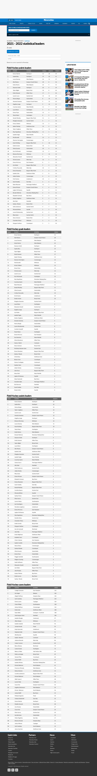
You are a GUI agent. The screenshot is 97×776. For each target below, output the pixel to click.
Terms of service (18, 761)
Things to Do (74, 743)
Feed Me (48, 23)
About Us (10, 737)
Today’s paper (11, 741)
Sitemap (87, 761)
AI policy (13, 762)
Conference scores (12, 51)
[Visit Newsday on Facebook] (9, 769)
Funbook (73, 737)
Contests (10, 758)
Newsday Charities (12, 747)
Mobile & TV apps (12, 756)
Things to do (31, 23)
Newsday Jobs (32, 741)
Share (8, 47)
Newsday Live (11, 745)
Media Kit (10, 754)
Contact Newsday (59, 761)
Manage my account (13, 752)
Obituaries (73, 739)
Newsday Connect (33, 743)
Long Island (12, 23)
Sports (21, 23)
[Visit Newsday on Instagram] (16, 769)
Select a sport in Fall (13, 34)
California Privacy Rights (44, 761)
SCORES (9, 40)
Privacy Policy (11, 761)
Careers (10, 749)
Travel (72, 752)
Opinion (56, 23)
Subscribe (10, 739)
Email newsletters (12, 743)
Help (10, 762)
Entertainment (74, 745)
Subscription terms (27, 761)
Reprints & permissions (69, 761)
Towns (51, 749)
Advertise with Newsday (80, 761)
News (40, 23)
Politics (52, 743)
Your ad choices (34, 761)
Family (72, 749)
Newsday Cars (32, 737)
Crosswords (74, 741)
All (79, 23)
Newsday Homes (33, 739)
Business (65, 23)
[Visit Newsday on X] (12, 769)
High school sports (54, 752)
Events (73, 23)
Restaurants (74, 747)
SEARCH (87, 23)
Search (33, 30)
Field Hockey (18, 40)
